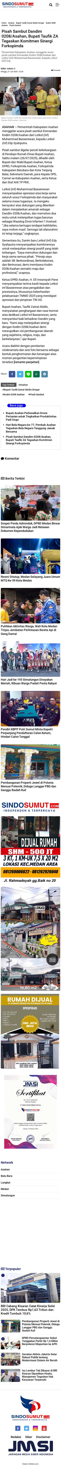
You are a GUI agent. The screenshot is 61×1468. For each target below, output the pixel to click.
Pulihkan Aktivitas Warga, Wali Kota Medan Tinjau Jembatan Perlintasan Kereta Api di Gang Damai (29, 630)
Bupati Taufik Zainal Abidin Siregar (30, 23)
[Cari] (50, 5)
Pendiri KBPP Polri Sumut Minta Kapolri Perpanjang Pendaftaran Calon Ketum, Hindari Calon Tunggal (27, 733)
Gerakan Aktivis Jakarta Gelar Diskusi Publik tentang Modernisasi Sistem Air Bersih (39, 1357)
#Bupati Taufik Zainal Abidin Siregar (21, 389)
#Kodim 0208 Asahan (13, 394)
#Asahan (23, 385)
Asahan (11, 23)
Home (4, 23)
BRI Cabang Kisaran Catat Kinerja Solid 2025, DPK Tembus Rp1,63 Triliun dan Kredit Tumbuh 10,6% (28, 1309)
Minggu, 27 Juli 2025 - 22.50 (12, 72)
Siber (28, 1437)
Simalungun (8, 1195)
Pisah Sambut (15, 25)
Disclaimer (43, 1437)
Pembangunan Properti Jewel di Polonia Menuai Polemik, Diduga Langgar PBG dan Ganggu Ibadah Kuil (28, 786)
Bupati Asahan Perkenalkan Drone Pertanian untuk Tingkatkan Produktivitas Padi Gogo (31, 416)
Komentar (55, 70)
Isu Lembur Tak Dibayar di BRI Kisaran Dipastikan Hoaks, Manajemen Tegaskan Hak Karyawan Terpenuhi (39, 1375)
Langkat (5, 1182)
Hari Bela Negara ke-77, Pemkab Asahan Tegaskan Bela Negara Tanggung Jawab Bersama (31, 428)
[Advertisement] (30, 1231)
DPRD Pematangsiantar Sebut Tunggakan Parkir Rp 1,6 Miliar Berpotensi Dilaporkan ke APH (40, 1341)
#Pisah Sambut (36, 394)
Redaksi (16, 1437)
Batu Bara (6, 1175)
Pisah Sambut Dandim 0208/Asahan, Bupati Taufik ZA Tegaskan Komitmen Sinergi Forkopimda (29, 440)
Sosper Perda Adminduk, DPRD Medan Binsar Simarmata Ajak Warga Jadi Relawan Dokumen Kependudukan (30, 527)
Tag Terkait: (8, 385)
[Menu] (58, 5)
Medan (5, 1189)
